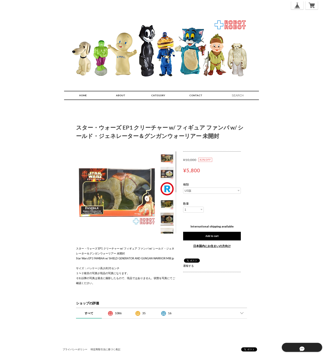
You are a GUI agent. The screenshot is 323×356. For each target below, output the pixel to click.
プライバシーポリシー (75, 349)
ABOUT (120, 95)
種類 (186, 184)
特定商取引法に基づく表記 (105, 349)
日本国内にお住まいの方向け (212, 246)
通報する (188, 265)
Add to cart (211, 236)
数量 (186, 203)
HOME (83, 95)
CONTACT (195, 95)
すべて (89, 313)
